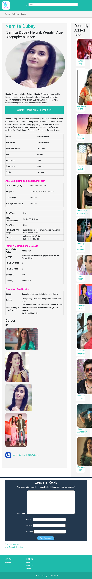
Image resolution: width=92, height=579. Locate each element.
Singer (23, 14)
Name (29, 519)
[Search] (53, 4)
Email (29, 525)
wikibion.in (53, 575)
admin (15, 455)
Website (29, 532)
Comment (22, 513)
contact (8, 563)
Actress (15, 14)
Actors (7, 14)
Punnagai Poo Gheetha (81, 247)
